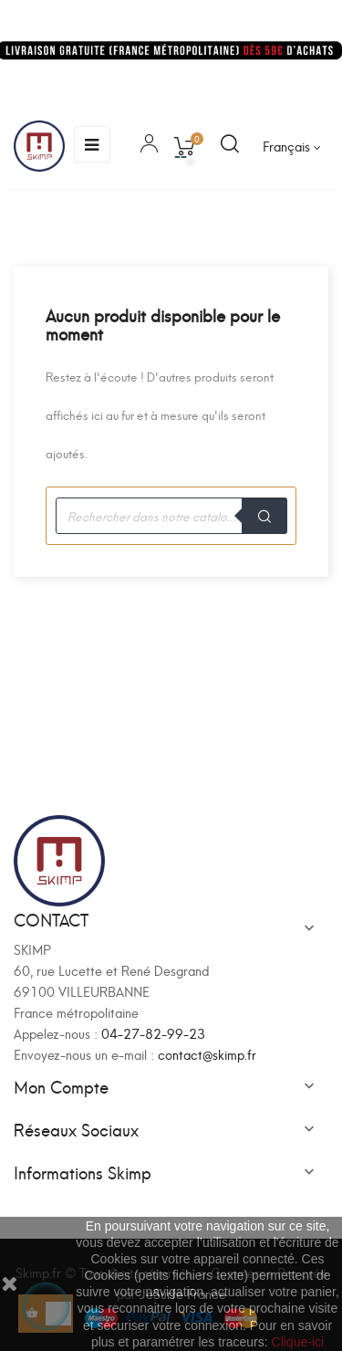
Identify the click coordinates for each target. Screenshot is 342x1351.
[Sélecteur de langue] (291, 146)
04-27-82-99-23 (153, 1032)
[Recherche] (171, 515)
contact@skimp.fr (207, 1053)
